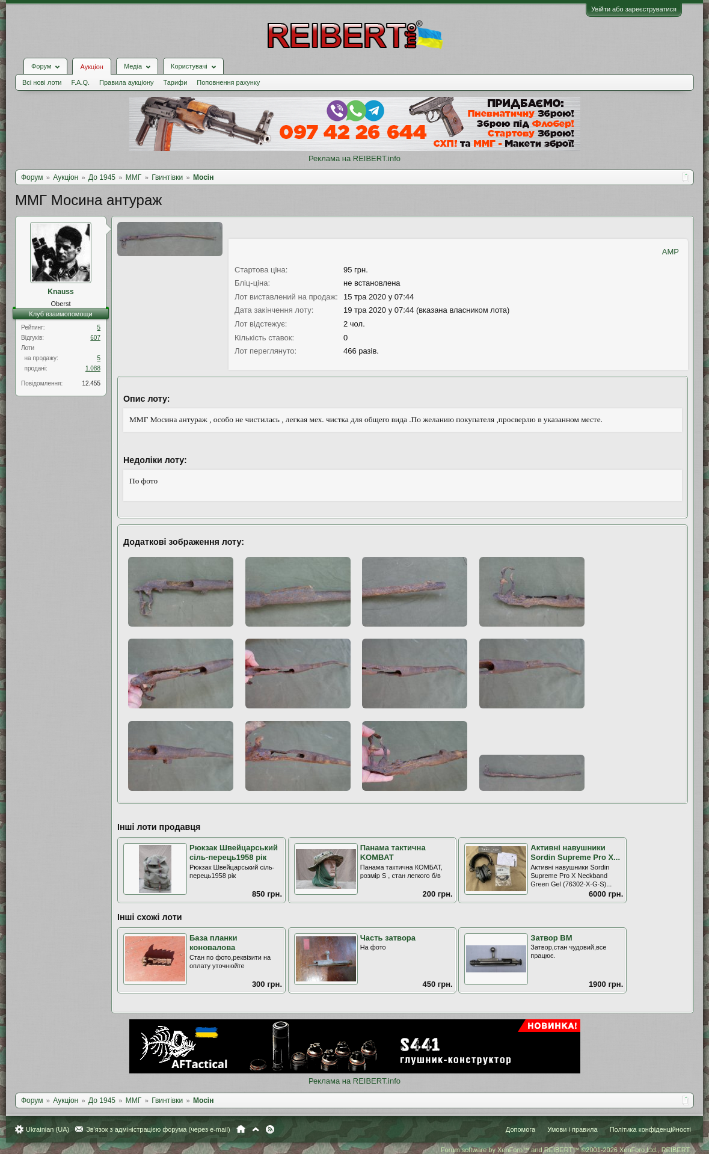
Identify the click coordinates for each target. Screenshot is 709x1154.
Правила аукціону (126, 82)
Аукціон (91, 66)
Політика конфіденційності (650, 1129)
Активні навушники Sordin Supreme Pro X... (575, 852)
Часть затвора (388, 937)
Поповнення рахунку (228, 82)
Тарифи (176, 82)
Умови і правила (572, 1129)
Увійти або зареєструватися (634, 9)
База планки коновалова (213, 943)
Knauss (60, 291)
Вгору (255, 1129)
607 (95, 337)
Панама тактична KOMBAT (393, 852)
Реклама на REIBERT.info (354, 158)
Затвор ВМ (551, 937)
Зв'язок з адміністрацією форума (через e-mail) (158, 1129)
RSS (270, 1129)
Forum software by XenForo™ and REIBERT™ (566, 1149)
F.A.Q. (80, 82)
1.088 (92, 368)
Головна (240, 1129)
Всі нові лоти (41, 82)
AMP (670, 251)
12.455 (91, 383)
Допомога (520, 1129)
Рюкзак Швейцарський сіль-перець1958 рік (233, 852)
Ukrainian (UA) (47, 1129)
